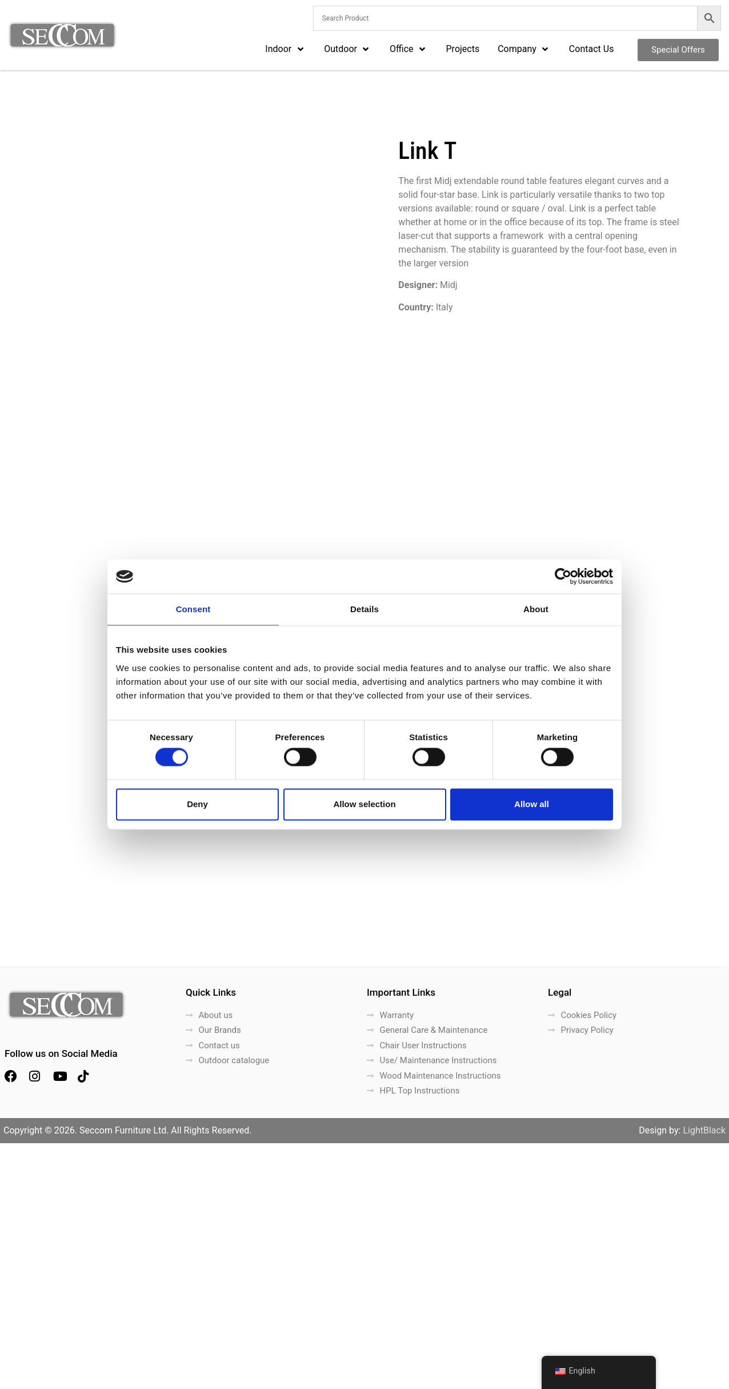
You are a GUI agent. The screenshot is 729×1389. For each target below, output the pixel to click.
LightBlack (704, 1376)
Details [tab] (364, 609)
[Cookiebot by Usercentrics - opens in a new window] (563, 576)
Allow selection (364, 804)
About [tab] (535, 609)
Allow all (531, 804)
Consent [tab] (193, 609)
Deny (197, 804)
